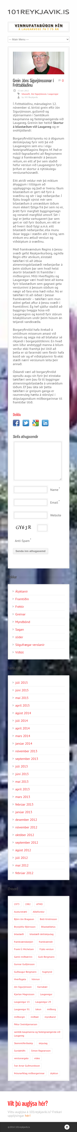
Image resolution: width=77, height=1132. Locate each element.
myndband (50, 1016)
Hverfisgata (20, 979)
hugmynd (47, 971)
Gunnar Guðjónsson (24, 964)
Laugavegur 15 (22, 1001)
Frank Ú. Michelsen (24, 949)
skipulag (43, 1043)
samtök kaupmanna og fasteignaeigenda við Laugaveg (37, 1033)
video (37, 1058)
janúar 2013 (23, 812)
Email (54, 502)
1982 (28, 904)
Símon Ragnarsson (41, 1050)
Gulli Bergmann (46, 956)
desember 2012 (26, 820)
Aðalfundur (39, 911)
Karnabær (42, 986)
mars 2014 (22, 736)
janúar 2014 (23, 743)
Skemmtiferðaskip (23, 1043)
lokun (38, 1009)
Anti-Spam (22, 541)
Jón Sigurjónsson (39, 94)
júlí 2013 (21, 766)
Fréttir (19, 606)
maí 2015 (22, 698)
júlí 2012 (21, 858)
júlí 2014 (21, 721)
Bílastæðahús (48, 926)
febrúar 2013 (24, 804)
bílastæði (26, 94)
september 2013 (26, 759)
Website (55, 515)
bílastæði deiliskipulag (41, 934)
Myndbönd (22, 622)
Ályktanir (21, 591)
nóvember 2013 (26, 751)
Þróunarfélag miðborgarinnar (29, 1073)
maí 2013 (22, 781)
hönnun (36, 979)
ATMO (39, 904)
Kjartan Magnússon (24, 994)
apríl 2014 (22, 728)
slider (19, 637)
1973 (17, 904)
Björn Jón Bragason (24, 919)
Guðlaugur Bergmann (25, 971)
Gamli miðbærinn (23, 956)
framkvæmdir (46, 941)
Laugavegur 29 (43, 1001)
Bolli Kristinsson (48, 919)
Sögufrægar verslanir (30, 645)
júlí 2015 (21, 682)
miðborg (51, 1009)
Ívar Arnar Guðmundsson (27, 1065)
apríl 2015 (22, 705)
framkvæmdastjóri (23, 941)
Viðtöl (19, 652)
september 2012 (26, 842)
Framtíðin (22, 599)
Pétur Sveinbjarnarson (25, 1024)
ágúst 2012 (23, 850)
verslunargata (21, 1058)
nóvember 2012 (26, 827)
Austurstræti (20, 911)
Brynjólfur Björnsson (25, 926)
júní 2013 (22, 774)
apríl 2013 (22, 789)
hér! (28, 1115)
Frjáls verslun (47, 949)
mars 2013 (22, 797)
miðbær (35, 1016)
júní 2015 (22, 690)
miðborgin (19, 1016)
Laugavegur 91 (22, 1009)
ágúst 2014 (23, 713)
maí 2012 (22, 865)
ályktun (54, 1073)
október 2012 (24, 835)
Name (54, 490)
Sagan (19, 629)
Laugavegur (53, 94)
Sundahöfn (19, 1050)
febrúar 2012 (24, 873)
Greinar (20, 614)
